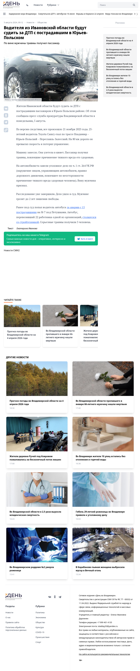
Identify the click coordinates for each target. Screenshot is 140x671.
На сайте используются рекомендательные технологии (104, 654)
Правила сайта (12, 622)
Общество (40, 622)
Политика (40, 612)
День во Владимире (12, 5)
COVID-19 (40, 632)
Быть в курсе (85, 238)
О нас (8, 617)
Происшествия (42, 637)
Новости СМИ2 (12, 250)
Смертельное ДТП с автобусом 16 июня (56, 13)
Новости (38, 4)
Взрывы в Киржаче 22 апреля (90, 13)
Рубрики (53, 4)
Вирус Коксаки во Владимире (118, 13)
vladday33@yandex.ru (108, 626)
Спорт (38, 642)
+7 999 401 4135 (104, 622)
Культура (40, 627)
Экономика (41, 617)
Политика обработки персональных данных (15, 628)
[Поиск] (114, 5)
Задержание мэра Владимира (23, 13)
